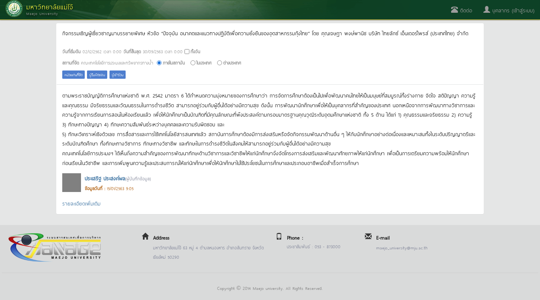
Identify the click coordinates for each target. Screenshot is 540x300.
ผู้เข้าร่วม (117, 74)
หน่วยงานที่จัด (73, 74)
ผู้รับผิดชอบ (97, 74)
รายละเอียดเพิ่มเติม (81, 203)
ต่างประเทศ (232, 62)
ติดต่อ (461, 10)
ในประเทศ (204, 62)
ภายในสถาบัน (174, 62)
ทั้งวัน (195, 51)
